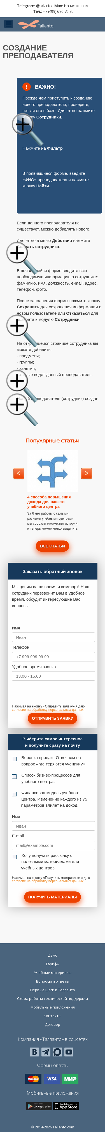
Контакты (52, 1015)
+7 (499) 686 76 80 (58, 11)
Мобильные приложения (53, 1007)
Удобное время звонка (34, 666)
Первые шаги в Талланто (52, 989)
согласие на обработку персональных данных (48, 710)
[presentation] (54, 694)
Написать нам (76, 5)
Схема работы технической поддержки (52, 998)
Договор (52, 1024)
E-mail (18, 835)
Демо (52, 955)
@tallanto (44, 5)
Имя (16, 628)
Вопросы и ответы (52, 981)
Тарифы (53, 963)
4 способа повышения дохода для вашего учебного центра (49, 502)
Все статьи (52, 546)
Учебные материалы (52, 972)
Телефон (20, 647)
